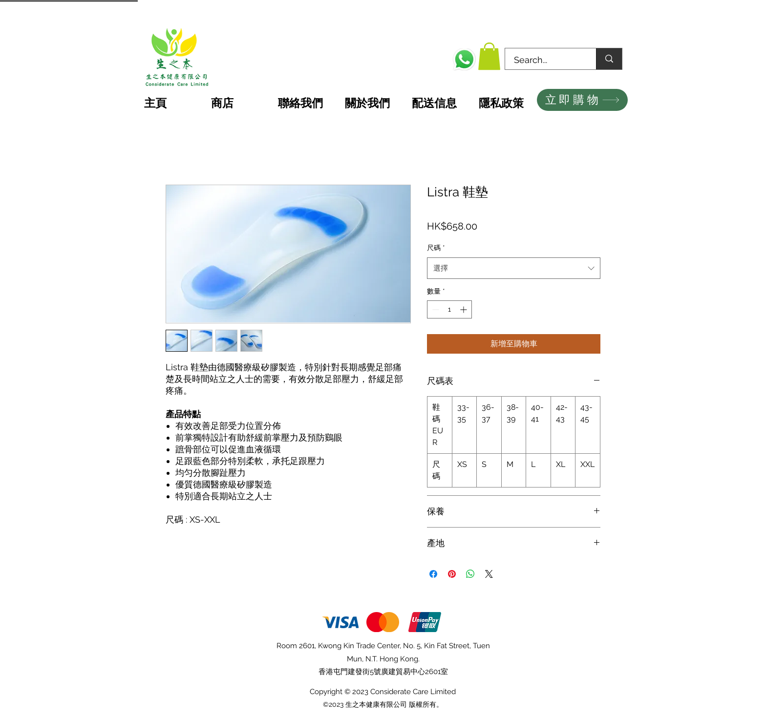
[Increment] (464, 309)
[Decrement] (434, 309)
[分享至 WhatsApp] (470, 574)
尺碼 (436, 248)
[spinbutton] (449, 309)
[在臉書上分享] (433, 574)
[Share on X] (489, 574)
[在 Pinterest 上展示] (452, 574)
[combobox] (513, 268)
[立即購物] (582, 100)
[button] (489, 56)
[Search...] (544, 60)
